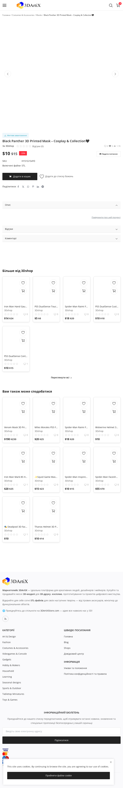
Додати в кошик (20, 176)
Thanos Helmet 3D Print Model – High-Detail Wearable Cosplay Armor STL (46, 526)
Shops (67, 647)
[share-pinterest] (33, 186)
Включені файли (11, 165)
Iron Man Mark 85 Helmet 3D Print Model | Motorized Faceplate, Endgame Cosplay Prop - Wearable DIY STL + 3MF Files (16, 476)
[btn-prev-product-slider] (8, 74)
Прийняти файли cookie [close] (58, 775)
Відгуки (61, 229)
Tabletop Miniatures (13, 693)
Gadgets (6, 659)
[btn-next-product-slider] (115, 74)
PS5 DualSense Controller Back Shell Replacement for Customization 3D (16, 356)
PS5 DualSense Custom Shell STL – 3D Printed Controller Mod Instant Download (107, 306)
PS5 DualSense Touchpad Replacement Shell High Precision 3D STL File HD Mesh (46, 306)
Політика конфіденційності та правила (85, 673)
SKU (4, 160)
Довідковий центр (74, 653)
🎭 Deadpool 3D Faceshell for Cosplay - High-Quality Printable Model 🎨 (16, 526)
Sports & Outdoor (11, 688)
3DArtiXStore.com (49, 610)
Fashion (6, 642)
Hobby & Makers (11, 665)
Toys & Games (9, 699)
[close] (110, 762)
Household (8, 670)
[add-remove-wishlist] (23, 283)
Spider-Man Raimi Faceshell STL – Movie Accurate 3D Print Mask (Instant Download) (77, 306)
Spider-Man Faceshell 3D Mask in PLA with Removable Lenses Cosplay (107, 476)
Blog (66, 642)
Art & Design (9, 636)
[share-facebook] (18, 186)
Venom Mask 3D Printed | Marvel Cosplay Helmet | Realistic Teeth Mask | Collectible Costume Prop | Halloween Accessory (16, 427)
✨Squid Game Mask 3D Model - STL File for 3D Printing (46, 476)
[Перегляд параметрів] (23, 411)
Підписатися (61, 740)
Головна (6, 15)
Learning (7, 676)
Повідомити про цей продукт (106, 217)
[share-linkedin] (38, 186)
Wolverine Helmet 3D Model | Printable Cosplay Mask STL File (107, 427)
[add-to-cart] (23, 291)
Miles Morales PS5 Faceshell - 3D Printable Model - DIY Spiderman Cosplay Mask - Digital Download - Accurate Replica (46, 427)
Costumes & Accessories (23, 15)
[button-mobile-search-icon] (111, 5)
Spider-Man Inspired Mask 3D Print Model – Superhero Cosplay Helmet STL (77, 476)
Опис (61, 205)
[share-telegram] (42, 186)
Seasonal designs (11, 682)
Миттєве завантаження (15, 135)
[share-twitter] (23, 186)
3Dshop (10, 145)
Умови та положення (75, 668)
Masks (39, 15)
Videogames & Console (14, 653)
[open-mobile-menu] (4, 5)
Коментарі (61, 239)
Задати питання (108, 154)
